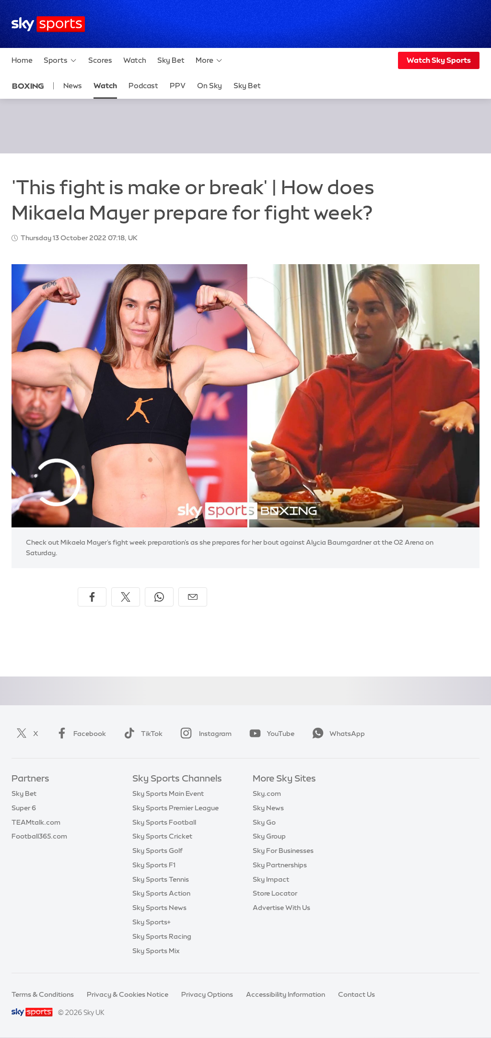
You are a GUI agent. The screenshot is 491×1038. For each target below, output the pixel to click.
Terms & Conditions (43, 994)
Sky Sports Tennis (160, 879)
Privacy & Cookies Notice (127, 994)
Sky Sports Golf (157, 850)
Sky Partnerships (280, 865)
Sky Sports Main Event (168, 793)
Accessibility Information (285, 994)
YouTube (270, 733)
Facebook (79, 733)
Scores (100, 60)
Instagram (204, 733)
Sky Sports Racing (161, 936)
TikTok (141, 733)
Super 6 (24, 808)
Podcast (143, 85)
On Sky (209, 85)
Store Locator (275, 893)
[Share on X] (125, 596)
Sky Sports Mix (156, 950)
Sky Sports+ (151, 922)
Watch (134, 60)
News (72, 85)
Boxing (28, 86)
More (209, 60)
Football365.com (39, 836)
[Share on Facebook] (92, 596)
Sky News (268, 808)
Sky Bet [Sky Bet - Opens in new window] (247, 85)
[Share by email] (192, 596)
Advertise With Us (281, 907)
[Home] (48, 24)
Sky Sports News (159, 907)
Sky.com (267, 793)
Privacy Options (207, 994)
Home (22, 60)
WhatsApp (336, 733)
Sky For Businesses (283, 850)
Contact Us (356, 994)
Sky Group (269, 836)
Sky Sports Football (164, 822)
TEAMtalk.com (36, 822)
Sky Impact (271, 879)
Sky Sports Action (161, 893)
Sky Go (264, 822)
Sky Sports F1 (153, 865)
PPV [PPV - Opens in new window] (178, 85)
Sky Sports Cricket (162, 836)
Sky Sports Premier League (175, 808)
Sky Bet (171, 60)
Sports (60, 60)
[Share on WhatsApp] (159, 596)
